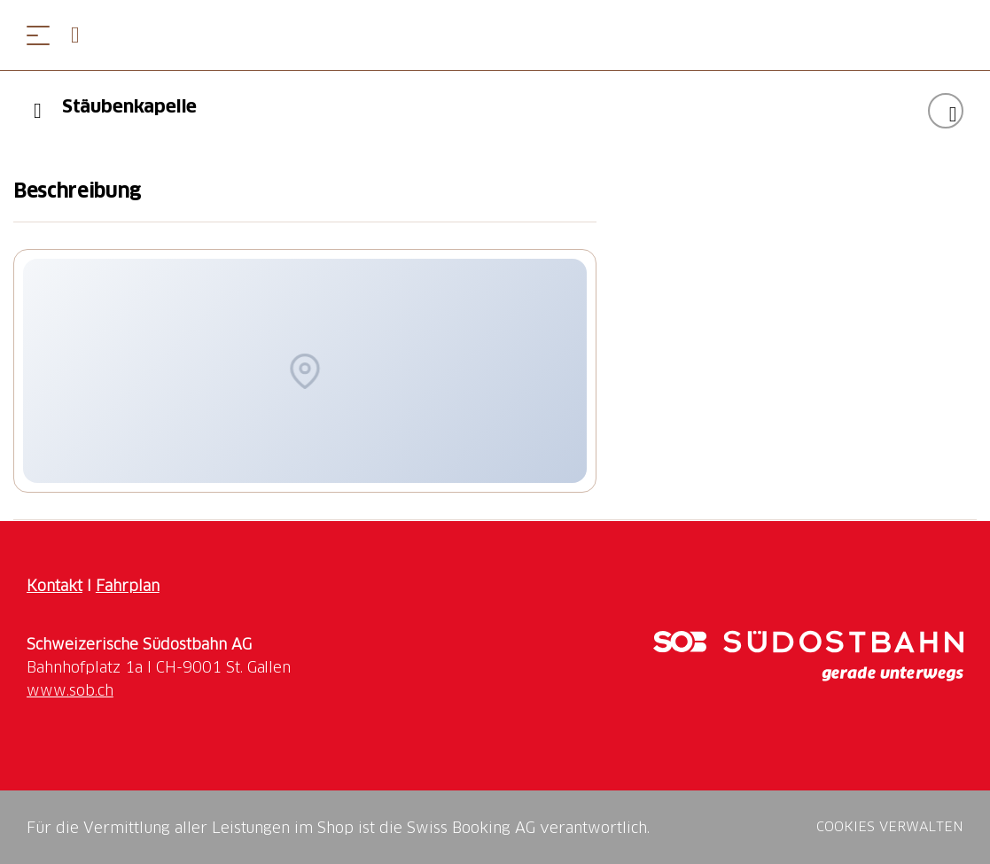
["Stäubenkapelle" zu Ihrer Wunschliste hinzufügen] (945, 110)
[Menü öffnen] (38, 35)
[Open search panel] (82, 35)
